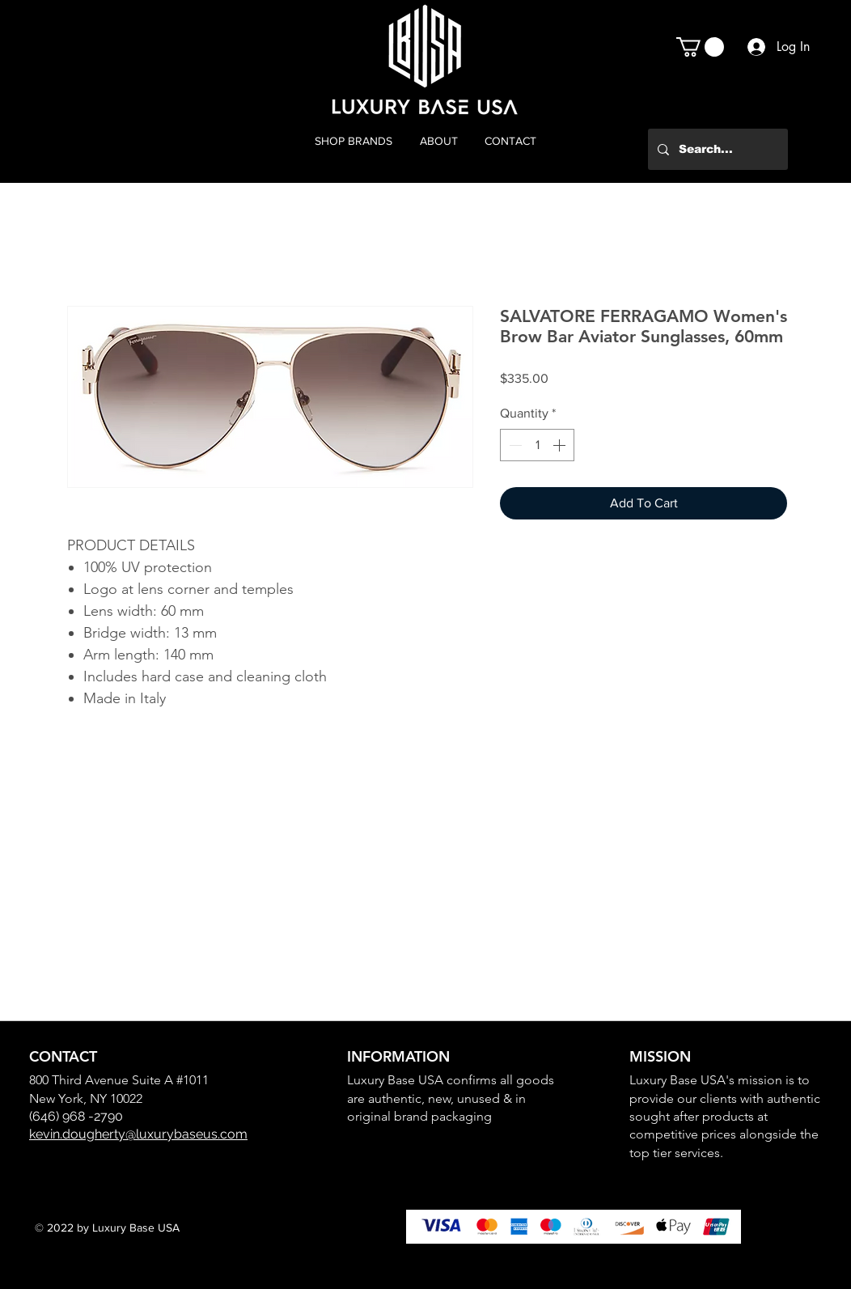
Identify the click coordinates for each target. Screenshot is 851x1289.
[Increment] (560, 445)
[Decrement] (513, 445)
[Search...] (716, 149)
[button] (700, 47)
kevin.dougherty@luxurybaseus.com (138, 1134)
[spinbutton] (537, 445)
